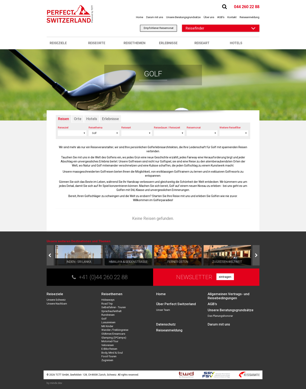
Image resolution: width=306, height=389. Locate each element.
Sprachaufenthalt (111, 311)
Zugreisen (107, 360)
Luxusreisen (108, 322)
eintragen (225, 276)
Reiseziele (58, 43)
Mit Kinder (107, 326)
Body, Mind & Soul (112, 352)
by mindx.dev (54, 383)
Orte (77, 119)
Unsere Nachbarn (57, 303)
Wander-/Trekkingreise (114, 329)
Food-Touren (108, 356)
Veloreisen (107, 345)
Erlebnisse (168, 43)
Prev (50, 255)
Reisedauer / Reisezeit (167, 127)
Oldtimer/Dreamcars (113, 333)
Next (256, 255)
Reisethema (95, 127)
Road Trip (107, 303)
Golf (103, 318)
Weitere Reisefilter (230, 127)
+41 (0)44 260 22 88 (103, 277)
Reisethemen (134, 43)
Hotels (236, 43)
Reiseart (201, 43)
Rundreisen (108, 314)
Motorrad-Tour (109, 341)
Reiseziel (63, 127)
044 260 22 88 (246, 6)
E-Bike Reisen (109, 348)
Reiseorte (96, 43)
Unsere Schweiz (56, 299)
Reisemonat (194, 127)
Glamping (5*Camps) (113, 337)
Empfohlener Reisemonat (158, 28)
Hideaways (107, 299)
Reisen (63, 119)
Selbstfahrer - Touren (113, 307)
